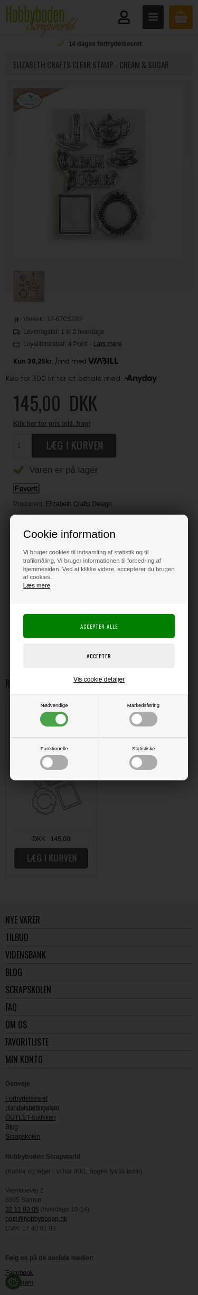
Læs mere (36, 585)
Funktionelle (54, 758)
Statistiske (143, 758)
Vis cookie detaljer (99, 679)
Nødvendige (54, 714)
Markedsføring (143, 714)
